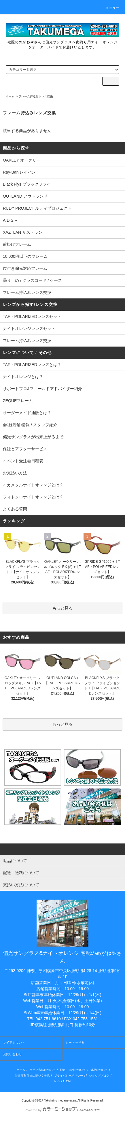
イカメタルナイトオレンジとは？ (33, 485)
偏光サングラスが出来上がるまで (33, 436)
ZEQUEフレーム (18, 400)
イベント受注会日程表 (23, 461)
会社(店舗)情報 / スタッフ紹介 (30, 424)
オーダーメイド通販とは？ (27, 412)
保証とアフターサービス (25, 449)
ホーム (10, 96)
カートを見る (74, 1042)
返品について (99, 1069)
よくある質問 (15, 509)
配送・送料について (73, 1069)
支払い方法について (43, 1069)
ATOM (66, 1081)
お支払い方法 (15, 473)
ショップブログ (99, 1075)
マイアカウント (14, 1042)
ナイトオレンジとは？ (23, 376)
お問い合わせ (12, 1054)
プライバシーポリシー (68, 1075)
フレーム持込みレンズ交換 (35, 96)
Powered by (62, 1110)
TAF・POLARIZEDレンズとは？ (32, 364)
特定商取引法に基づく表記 (32, 1075)
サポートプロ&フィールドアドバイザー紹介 (42, 388)
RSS (57, 1081)
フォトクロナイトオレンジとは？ (33, 497)
